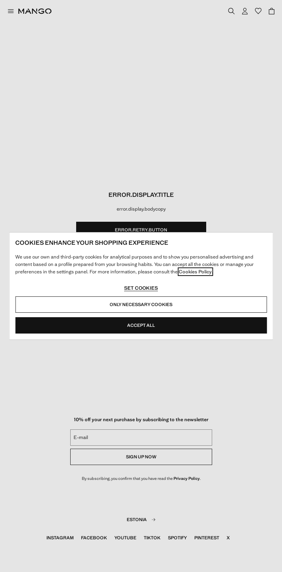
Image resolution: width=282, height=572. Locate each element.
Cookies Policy (195, 272)
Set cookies (141, 288)
